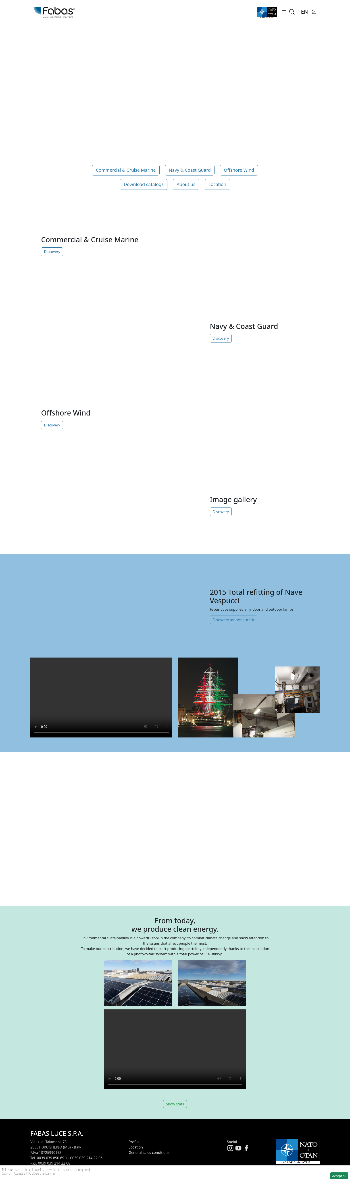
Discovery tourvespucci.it (233, 619)
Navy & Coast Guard (190, 170)
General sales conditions (149, 1152)
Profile (134, 1141)
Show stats (175, 1104)
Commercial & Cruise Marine (126, 170)
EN (304, 11)
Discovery (52, 251)
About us (186, 184)
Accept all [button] (339, 1176)
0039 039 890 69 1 (52, 1157)
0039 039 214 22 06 (86, 1157)
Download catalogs (144, 184)
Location (217, 184)
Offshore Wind (239, 170)
